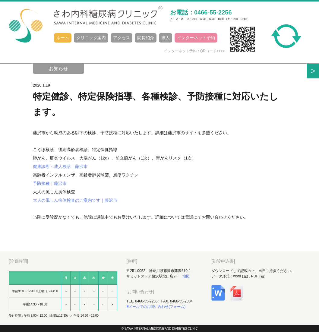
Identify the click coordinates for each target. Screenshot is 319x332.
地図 (186, 276)
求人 (165, 37)
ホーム (62, 37)
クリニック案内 (91, 37)
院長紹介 (145, 37)
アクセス (121, 37)
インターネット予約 (196, 37)
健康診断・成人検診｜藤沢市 (60, 166)
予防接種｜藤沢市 (50, 183)
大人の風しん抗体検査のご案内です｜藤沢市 (75, 200)
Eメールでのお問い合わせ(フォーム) (155, 307)
